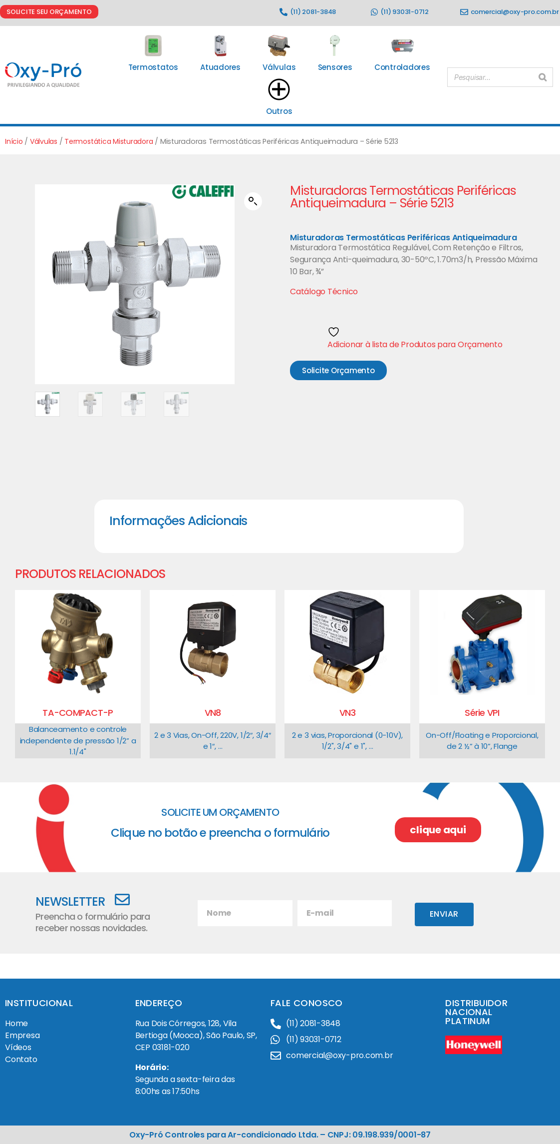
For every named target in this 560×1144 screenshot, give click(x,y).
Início (14, 141)
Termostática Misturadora (113, 141)
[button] (253, 201)
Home (16, 1023)
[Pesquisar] (543, 75)
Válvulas (45, 141)
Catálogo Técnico (324, 291)
